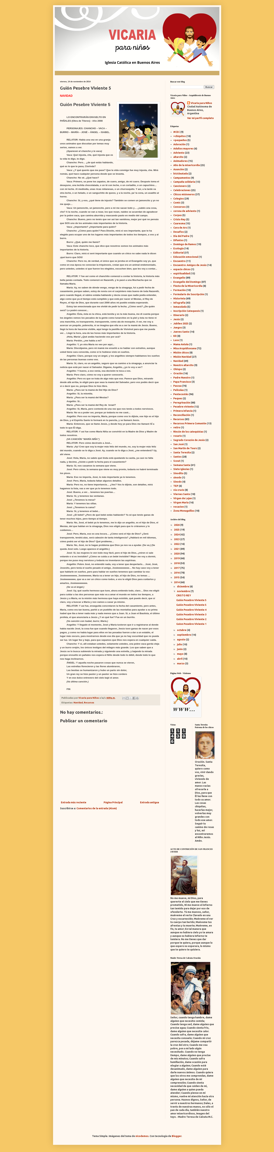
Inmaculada (180, 306)
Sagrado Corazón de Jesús (189, 440)
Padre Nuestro (182, 377)
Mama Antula (181, 344)
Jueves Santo (181, 331)
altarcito (178, 157)
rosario (177, 435)
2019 (177, 558)
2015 (177, 577)
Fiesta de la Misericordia (187, 286)
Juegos (177, 327)
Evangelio (179, 277)
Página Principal (113, 802)
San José (178, 444)
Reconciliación (181, 415)
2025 (177, 529)
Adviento (178, 152)
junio (180, 649)
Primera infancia (183, 410)
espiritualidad (181, 273)
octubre (182, 630)
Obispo (177, 369)
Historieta (179, 298)
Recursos (89, 702)
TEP (175, 485)
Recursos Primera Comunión (189, 423)
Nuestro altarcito (183, 365)
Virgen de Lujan (182, 498)
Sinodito (178, 473)
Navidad (78, 702)
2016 (177, 572)
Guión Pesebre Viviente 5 (191, 600)
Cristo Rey (179, 219)
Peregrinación (181, 402)
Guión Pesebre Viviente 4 (191, 609)
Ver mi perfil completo (200, 118)
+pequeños (180, 140)
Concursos (179, 206)
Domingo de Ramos (184, 244)
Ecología (178, 248)
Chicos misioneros (184, 194)
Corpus (177, 215)
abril (180, 658)
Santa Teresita (182, 452)
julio (180, 644)
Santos (177, 456)
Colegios (178, 198)
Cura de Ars (180, 227)
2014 (177, 582)
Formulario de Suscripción (188, 294)
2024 (177, 534)
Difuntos (178, 240)
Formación (179, 290)
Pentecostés (180, 394)
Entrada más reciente (73, 802)
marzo (181, 663)
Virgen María (181, 502)
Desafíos (178, 231)
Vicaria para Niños (201, 103)
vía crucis (178, 490)
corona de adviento (184, 211)
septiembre (184, 634)
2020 (177, 553)
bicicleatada (180, 173)
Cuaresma (179, 223)
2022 (177, 544)
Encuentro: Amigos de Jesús (190, 265)
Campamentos (181, 177)
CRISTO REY (183, 595)
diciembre (183, 586)
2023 (177, 539)
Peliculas (178, 390)
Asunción (178, 169)
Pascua (177, 385)
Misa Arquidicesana (184, 348)
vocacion (178, 506)
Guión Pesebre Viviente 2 (191, 619)
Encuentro (179, 261)
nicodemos (142, 1136)
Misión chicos (181, 352)
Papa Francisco (182, 381)
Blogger (176, 1136)
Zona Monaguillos (183, 510)
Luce (176, 340)
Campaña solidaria (184, 181)
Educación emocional (185, 256)
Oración (178, 373)
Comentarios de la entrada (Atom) (97, 808)
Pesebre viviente (183, 406)
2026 (177, 525)
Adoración (179, 144)
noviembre (183, 591)
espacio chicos (181, 269)
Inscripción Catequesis (186, 311)
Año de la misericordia (186, 165)
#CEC (176, 132)
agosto (181, 639)
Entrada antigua (149, 802)
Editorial (178, 252)
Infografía (179, 302)
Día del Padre (181, 236)
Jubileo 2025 (180, 323)
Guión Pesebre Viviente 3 (191, 614)
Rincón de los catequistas (188, 431)
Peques (177, 398)
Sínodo (177, 481)
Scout (176, 460)
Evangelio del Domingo (187, 281)
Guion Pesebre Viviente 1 (191, 624)
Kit (175, 336)
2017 (177, 568)
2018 (177, 563)
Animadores (180, 161)
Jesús (176, 319)
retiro (176, 427)
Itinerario (179, 315)
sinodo (177, 477)
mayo (180, 653)
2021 (177, 548)
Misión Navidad (182, 356)
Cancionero (180, 186)
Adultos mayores (183, 148)
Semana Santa (181, 465)
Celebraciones (181, 190)
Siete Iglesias (181, 469)
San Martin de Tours (185, 448)
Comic (177, 202)
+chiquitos (179, 136)
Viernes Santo (181, 494)
